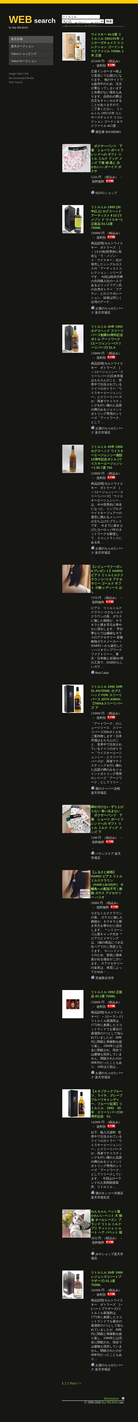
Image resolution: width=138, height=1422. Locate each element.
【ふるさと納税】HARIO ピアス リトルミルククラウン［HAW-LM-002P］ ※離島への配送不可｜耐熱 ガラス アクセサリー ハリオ (107, 884)
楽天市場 (17, 39)
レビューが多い (75, 25)
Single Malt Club (18, 73)
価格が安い (83, 23)
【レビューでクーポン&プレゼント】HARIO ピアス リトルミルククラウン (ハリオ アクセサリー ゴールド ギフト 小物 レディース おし (107, 579)
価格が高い (99, 23)
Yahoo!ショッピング (24, 53)
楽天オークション (22, 46)
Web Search (16, 82)
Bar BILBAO (20, 27)
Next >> (75, 1383)
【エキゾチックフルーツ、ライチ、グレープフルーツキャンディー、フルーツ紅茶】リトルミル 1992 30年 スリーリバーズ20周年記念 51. (107, 1103)
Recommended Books (21, 78)
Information (111, 1398)
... (118, 125)
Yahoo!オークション (24, 61)
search (32, 20)
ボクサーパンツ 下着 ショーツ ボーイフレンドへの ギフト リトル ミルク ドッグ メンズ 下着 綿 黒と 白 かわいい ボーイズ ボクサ (107, 158)
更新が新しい (94, 25)
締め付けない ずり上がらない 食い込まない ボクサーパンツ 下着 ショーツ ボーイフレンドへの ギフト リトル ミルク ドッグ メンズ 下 (107, 819)
